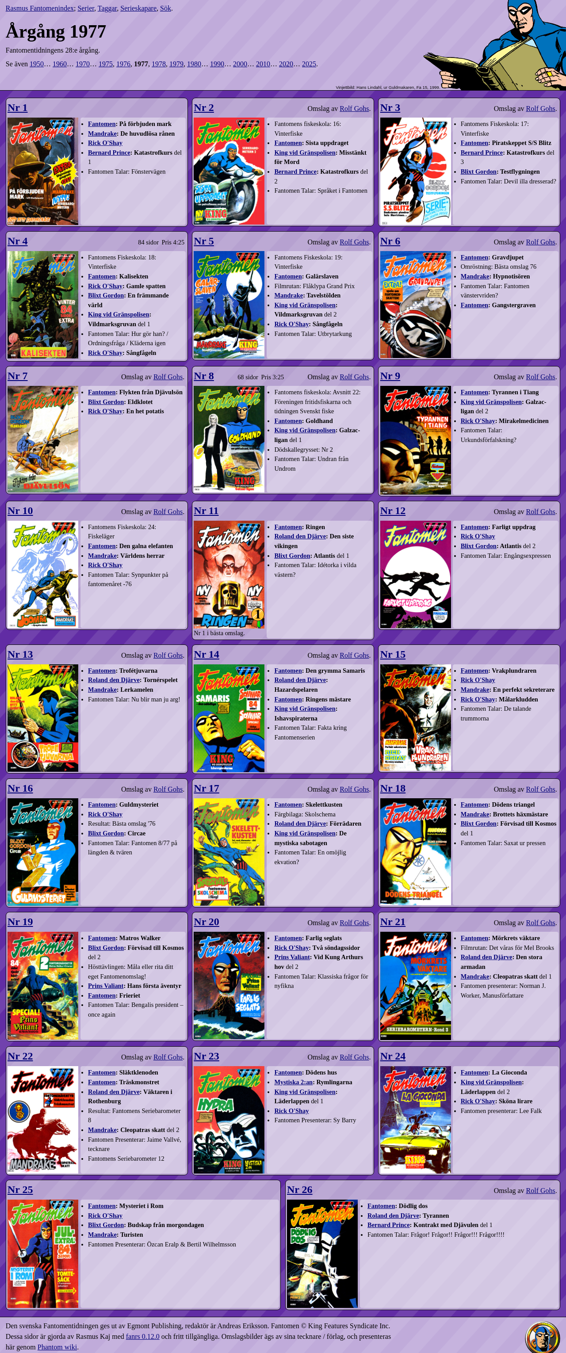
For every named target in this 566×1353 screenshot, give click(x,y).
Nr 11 (206, 510)
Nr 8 (204, 375)
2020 (286, 64)
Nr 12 (393, 510)
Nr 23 (206, 1056)
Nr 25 (20, 1189)
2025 (309, 64)
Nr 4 (18, 241)
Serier (85, 8)
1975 (106, 64)
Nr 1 (18, 107)
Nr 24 (393, 1056)
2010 (263, 64)
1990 (217, 64)
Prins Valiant (105, 985)
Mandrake (102, 133)
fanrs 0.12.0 (143, 1336)
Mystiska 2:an (293, 1082)
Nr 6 (390, 241)
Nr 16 (20, 788)
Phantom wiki (57, 1347)
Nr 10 (20, 510)
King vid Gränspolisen (304, 152)
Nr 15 (393, 654)
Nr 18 (393, 788)
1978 (159, 64)
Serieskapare (138, 8)
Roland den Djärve (300, 536)
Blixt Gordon (479, 171)
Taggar (107, 8)
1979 (176, 64)
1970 (83, 64)
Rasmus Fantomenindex (40, 8)
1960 (60, 64)
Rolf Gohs (354, 108)
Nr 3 (390, 107)
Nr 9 (390, 375)
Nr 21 (393, 921)
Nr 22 (20, 1056)
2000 (240, 64)
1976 (123, 64)
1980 (194, 64)
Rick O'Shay (105, 142)
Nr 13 (20, 654)
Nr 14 (206, 654)
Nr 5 (204, 241)
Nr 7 (18, 375)
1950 (37, 64)
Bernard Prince (109, 152)
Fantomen (101, 123)
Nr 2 (204, 107)
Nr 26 (300, 1189)
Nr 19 (20, 921)
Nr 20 (206, 921)
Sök (165, 8)
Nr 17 (206, 788)
